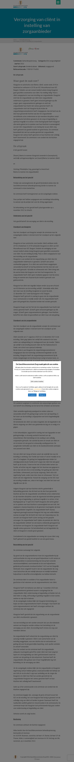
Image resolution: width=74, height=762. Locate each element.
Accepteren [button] (32, 395)
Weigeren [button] (42, 395)
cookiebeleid (37, 389)
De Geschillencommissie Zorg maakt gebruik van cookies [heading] (37, 364)
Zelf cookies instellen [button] (37, 381)
